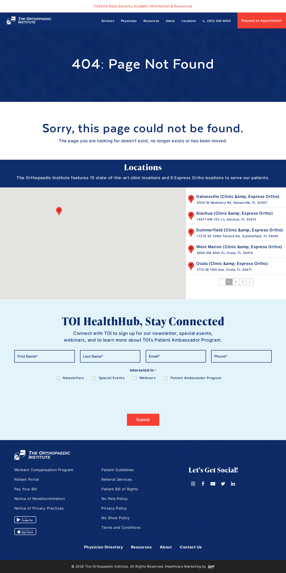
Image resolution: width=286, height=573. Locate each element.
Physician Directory (102, 547)
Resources (142, 547)
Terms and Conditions (121, 527)
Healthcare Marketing (183, 566)
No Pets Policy (114, 498)
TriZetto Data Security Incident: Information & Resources (143, 6)
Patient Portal (26, 479)
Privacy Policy (114, 508)
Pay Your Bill (25, 489)
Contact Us (192, 547)
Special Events (112, 378)
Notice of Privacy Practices (39, 508)
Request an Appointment (262, 20)
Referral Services (116, 479)
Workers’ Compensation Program (44, 470)
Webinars (147, 378)
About (167, 547)
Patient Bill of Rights (119, 489)
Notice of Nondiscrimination (39, 498)
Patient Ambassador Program (195, 378)
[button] (59, 211)
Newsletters (73, 378)
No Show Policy (115, 518)
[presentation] (48, 394)
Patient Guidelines (117, 470)
